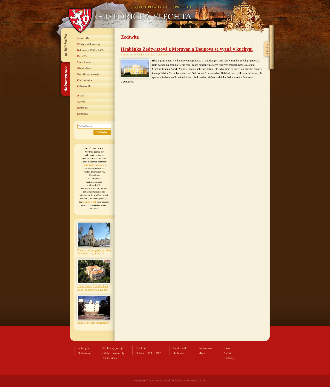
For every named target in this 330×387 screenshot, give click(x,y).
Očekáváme (84, 68)
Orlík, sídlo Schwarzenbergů (93, 322)
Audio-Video (109, 357)
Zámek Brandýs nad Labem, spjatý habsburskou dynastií (92, 288)
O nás (80, 95)
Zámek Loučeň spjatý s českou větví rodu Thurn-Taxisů (94, 251)
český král (101, 165)
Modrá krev (84, 62)
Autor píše (83, 38)
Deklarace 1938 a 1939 (90, 50)
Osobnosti (178, 353)
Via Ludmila (84, 80)
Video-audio (84, 86)
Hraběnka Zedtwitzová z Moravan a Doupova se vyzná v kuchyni (187, 49)
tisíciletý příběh (89, 202)
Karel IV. (82, 56)
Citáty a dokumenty (89, 44)
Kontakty (82, 113)
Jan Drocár (155, 380)
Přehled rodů (180, 348)
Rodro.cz (82, 107)
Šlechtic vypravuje (88, 74)
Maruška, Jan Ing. (144, 54)
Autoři (81, 101)
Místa (202, 353)
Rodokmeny (205, 348)
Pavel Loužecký (173, 380)
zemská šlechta (88, 165)
